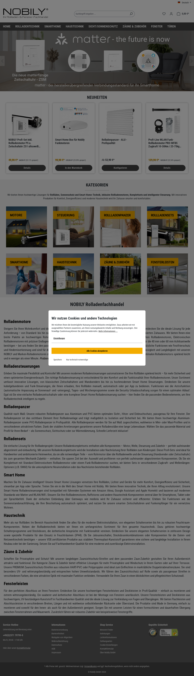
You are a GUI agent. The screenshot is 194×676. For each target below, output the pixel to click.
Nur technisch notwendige (77, 359)
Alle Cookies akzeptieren (97, 351)
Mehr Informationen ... (108, 331)
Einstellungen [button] (59, 338)
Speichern (58, 359)
